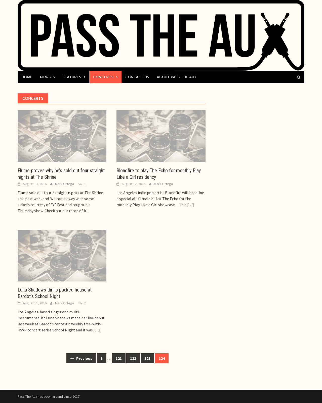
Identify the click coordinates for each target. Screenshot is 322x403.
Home (26, 77)
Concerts (103, 77)
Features (72, 77)
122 (133, 358)
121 (119, 358)
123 (147, 358)
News (45, 77)
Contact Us (137, 77)
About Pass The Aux (177, 77)
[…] (190, 204)
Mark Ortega (64, 184)
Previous (81, 358)
